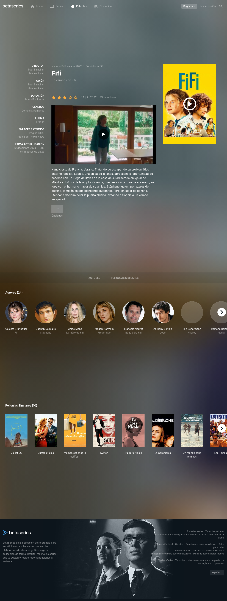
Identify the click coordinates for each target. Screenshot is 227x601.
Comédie (90, 66)
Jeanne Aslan (36, 73)
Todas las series (195, 531)
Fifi (101, 66)
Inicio (54, 66)
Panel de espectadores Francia (208, 553)
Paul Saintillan (36, 69)
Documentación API (164, 534)
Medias (196, 550)
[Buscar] (221, 6)
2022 (79, 66)
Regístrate (189, 6)
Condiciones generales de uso (201, 544)
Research (219, 550)
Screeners (207, 550)
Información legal (164, 544)
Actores (94, 277)
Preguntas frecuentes (186, 534)
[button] (16, 319)
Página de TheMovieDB (30, 136)
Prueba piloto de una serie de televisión (171, 553)
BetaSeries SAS (182, 550)
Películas (66, 66)
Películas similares (125, 277)
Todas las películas (214, 531)
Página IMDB (36, 132)
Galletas (179, 544)
